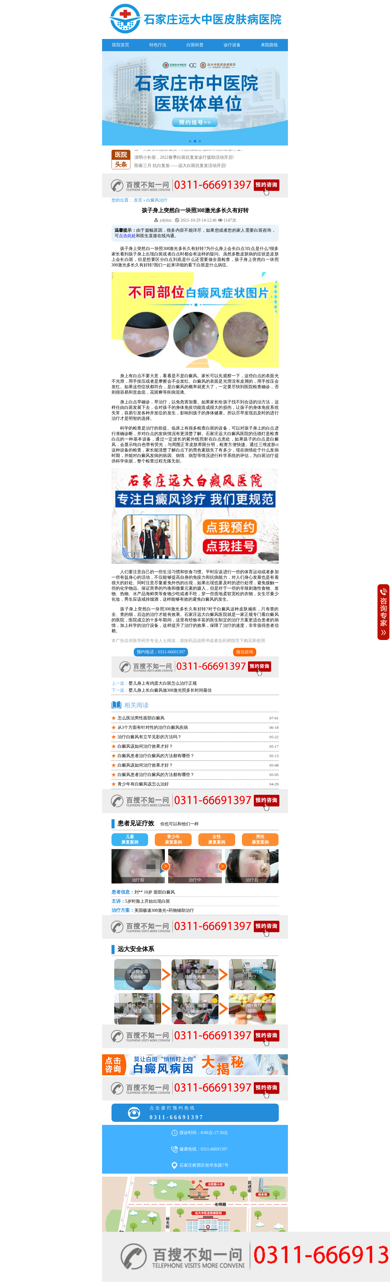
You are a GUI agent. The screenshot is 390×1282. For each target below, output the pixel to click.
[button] (190, 141)
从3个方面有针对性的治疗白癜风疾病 (153, 727)
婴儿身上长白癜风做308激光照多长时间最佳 (170, 690)
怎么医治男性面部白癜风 (141, 718)
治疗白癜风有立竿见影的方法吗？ (150, 737)
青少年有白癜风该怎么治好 (143, 784)
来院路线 (269, 45)
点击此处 (127, 236)
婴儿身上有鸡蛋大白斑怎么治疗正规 (163, 683)
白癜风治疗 (157, 200)
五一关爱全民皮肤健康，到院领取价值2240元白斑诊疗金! (188, 157)
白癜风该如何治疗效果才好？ (145, 746)
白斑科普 (195, 45)
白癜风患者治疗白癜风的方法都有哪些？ (156, 755)
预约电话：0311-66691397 (161, 652)
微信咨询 (244, 652)
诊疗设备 (232, 45)
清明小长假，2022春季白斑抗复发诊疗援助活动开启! (184, 165)
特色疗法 (157, 45)
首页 (138, 200)
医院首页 (120, 45)
